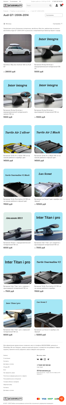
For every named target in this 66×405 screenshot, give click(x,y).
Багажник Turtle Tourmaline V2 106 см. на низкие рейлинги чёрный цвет (16, 200)
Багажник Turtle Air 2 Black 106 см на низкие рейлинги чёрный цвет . (47, 157)
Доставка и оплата (8, 364)
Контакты (6, 361)
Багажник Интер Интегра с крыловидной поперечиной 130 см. (46, 111)
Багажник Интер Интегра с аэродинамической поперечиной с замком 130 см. (15, 112)
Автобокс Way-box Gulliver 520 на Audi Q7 (17, 66)
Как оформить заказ (9, 372)
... (28, 11)
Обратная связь (7, 384)
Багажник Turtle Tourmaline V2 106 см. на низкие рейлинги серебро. (47, 287)
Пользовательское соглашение (12, 379)
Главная (5, 11)
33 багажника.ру (44, 370)
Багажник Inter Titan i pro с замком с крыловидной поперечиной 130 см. (16, 287)
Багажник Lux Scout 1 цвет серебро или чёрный (48, 200)
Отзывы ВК (6, 367)
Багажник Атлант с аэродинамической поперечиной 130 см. (16, 244)
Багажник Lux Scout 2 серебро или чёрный (46, 331)
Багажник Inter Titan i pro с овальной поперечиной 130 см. (16, 331)
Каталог (5, 1)
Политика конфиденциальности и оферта (15, 376)
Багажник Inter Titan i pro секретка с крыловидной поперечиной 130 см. (47, 244)
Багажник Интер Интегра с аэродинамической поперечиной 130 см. (47, 66)
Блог (4, 370)
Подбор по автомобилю (17, 11)
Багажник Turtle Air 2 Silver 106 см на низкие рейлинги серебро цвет (16, 157)
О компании (13, 1)
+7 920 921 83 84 (57, 1)
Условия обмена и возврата (11, 381)
